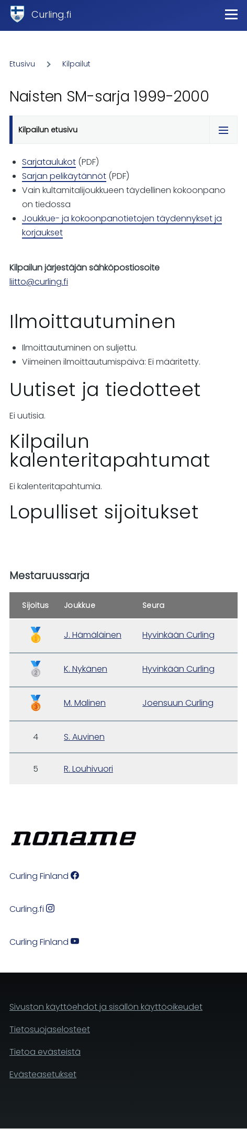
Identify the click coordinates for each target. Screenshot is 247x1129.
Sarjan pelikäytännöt (64, 176)
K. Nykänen (85, 669)
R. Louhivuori (88, 769)
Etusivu (22, 64)
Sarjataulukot (49, 162)
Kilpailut (76, 64)
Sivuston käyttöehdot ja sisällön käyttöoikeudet (106, 1007)
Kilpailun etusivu (47, 130)
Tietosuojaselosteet (49, 1029)
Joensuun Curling (178, 703)
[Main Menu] (231, 14)
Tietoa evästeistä (45, 1052)
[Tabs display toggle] (223, 130)
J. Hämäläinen (92, 635)
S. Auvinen (84, 737)
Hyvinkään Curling (178, 635)
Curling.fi (51, 14)
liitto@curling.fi (38, 282)
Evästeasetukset (42, 1074)
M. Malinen (85, 703)
